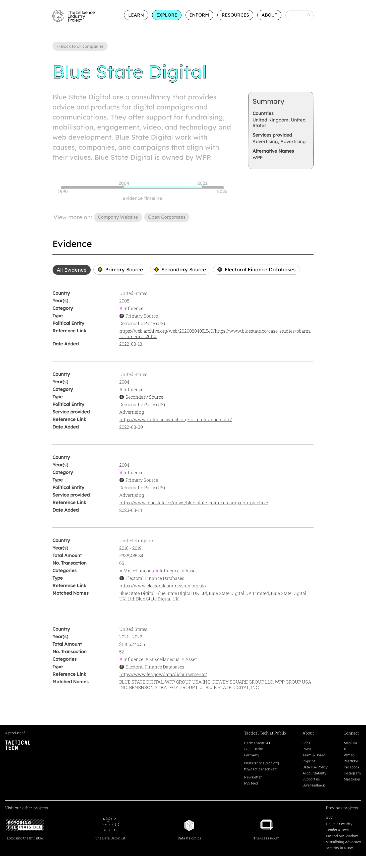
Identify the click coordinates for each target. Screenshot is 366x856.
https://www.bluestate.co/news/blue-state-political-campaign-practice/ (193, 503)
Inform (199, 15)
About (269, 15)
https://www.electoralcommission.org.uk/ (163, 586)
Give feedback (313, 785)
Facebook (351, 767)
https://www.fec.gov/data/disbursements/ (163, 674)
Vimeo (349, 755)
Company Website (118, 217)
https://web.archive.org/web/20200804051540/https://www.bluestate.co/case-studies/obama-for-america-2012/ (216, 333)
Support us (311, 779)
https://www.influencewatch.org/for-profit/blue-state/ (175, 419)
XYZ (329, 817)
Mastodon (352, 779)
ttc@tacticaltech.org (260, 769)
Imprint (308, 761)
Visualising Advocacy (343, 841)
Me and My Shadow (342, 835)
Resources (235, 15)
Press (307, 749)
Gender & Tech (337, 829)
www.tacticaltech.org (261, 763)
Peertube (351, 761)
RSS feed (251, 783)
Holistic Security (339, 823)
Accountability (314, 773)
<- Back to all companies (80, 46)
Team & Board (313, 755)
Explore (166, 15)
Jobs (306, 743)
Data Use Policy (315, 767)
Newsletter (253, 777)
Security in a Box (339, 847)
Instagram (352, 773)
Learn (136, 15)
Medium (350, 743)
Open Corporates (167, 217)
